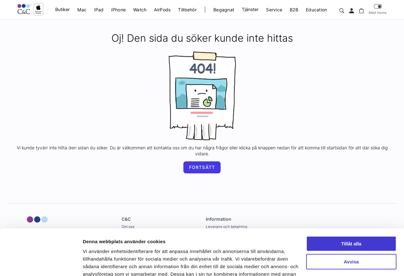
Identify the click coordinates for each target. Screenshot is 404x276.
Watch (139, 9)
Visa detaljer (97, 263)
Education (316, 9)
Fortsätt (202, 167)
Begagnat (223, 9)
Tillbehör (187, 9)
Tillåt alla (351, 200)
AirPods (162, 9)
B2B (294, 9)
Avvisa (351, 218)
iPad (99, 9)
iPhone (118, 9)
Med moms (378, 9)
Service (274, 9)
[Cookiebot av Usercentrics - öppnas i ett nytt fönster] (40, 263)
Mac (81, 9)
